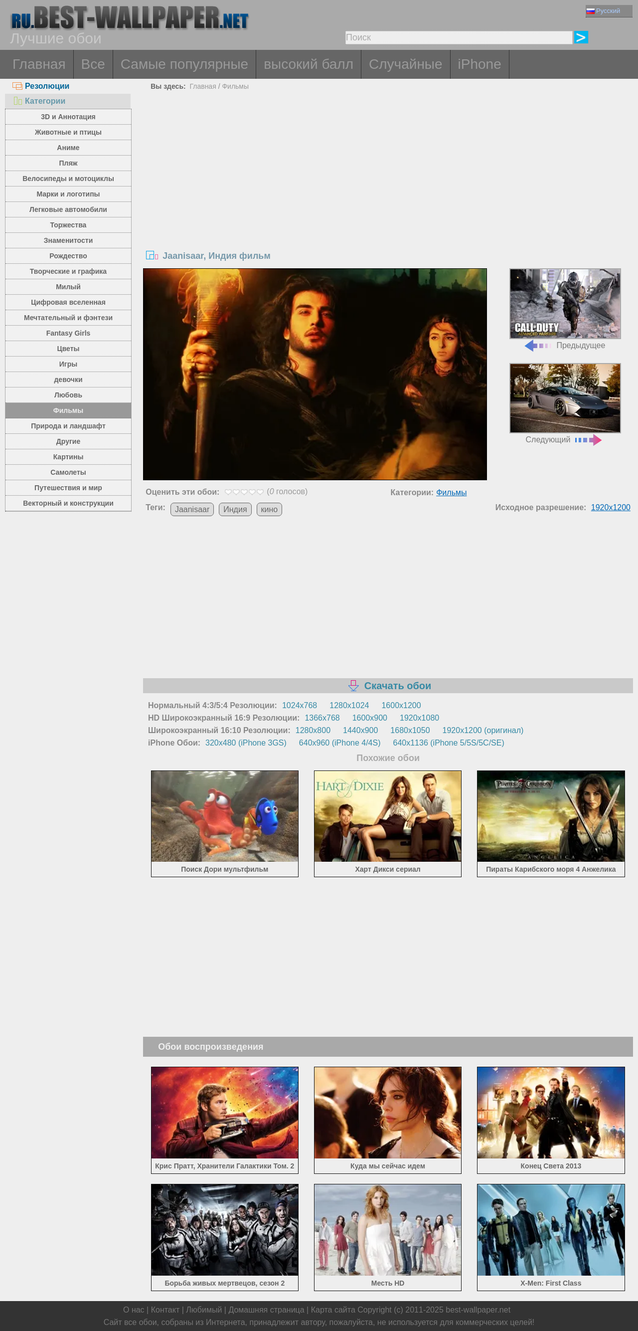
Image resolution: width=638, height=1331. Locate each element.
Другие (68, 441)
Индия (235, 509)
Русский (603, 10)
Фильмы (68, 410)
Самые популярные (184, 64)
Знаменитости (68, 240)
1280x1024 (349, 705)
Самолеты (68, 472)
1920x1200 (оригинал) (483, 730)
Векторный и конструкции (68, 503)
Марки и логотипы (68, 194)
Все (93, 64)
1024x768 (299, 705)
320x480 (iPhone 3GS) (246, 743)
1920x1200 (611, 507)
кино (269, 509)
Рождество (68, 256)
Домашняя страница (266, 1310)
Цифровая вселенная (68, 302)
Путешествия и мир (68, 488)
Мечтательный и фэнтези (68, 318)
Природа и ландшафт (68, 426)
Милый (68, 287)
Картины (68, 457)
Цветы (68, 349)
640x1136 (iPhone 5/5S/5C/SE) (448, 743)
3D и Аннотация (68, 117)
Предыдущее (565, 309)
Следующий (565, 403)
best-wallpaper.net (478, 1310)
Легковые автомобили (68, 209)
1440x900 (360, 730)
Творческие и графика (68, 271)
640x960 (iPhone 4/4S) (340, 743)
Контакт (165, 1310)
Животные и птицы (68, 132)
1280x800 (313, 730)
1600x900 (369, 718)
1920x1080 (419, 718)
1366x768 (322, 718)
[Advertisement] (388, 168)
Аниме (68, 148)
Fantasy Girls (68, 333)
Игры (68, 364)
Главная (39, 64)
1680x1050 (410, 730)
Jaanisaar (192, 509)
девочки (68, 379)
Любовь (68, 395)
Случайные (406, 64)
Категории (38, 101)
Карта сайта (333, 1310)
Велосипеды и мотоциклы (68, 179)
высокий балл (308, 64)
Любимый (204, 1310)
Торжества (68, 225)
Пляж (68, 163)
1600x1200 (401, 705)
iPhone (479, 64)
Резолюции (40, 86)
